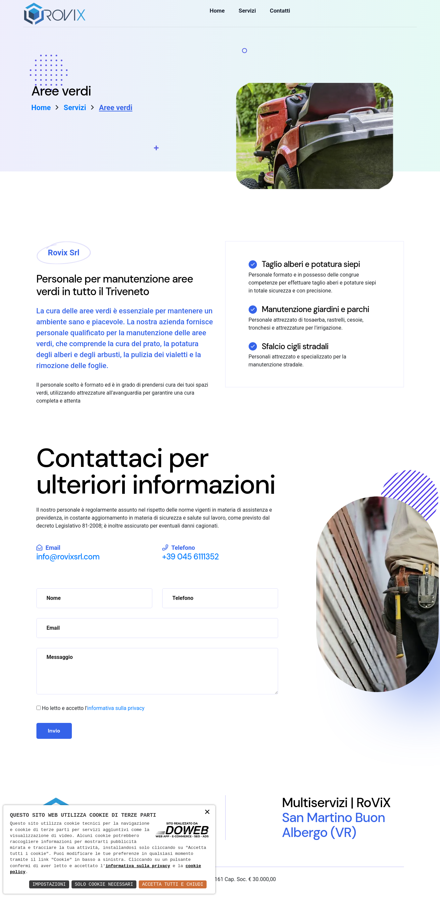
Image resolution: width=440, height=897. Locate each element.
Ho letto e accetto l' (93, 708)
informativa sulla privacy (115, 708)
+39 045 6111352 (190, 557)
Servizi (245, 14)
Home (216, 14)
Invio (54, 730)
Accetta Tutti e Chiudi (172, 884)
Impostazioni (49, 884)
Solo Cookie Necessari (104, 884)
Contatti (278, 14)
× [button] (207, 812)
